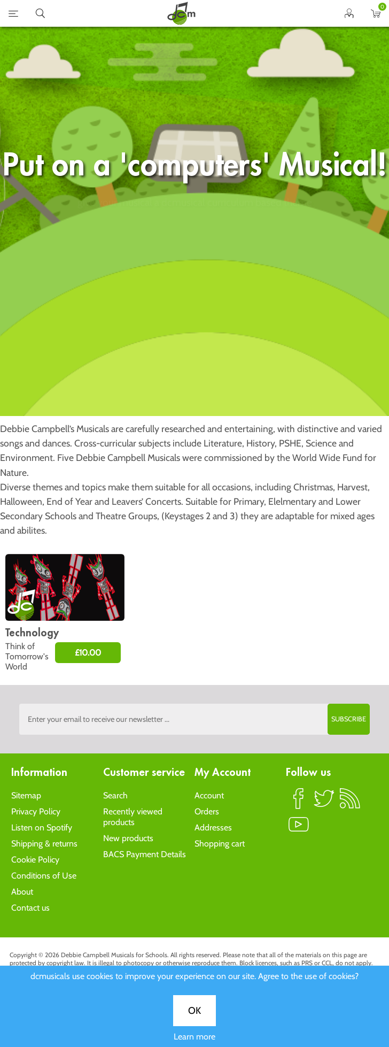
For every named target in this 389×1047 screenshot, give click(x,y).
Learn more (194, 382)
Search (115, 795)
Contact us (30, 908)
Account (209, 795)
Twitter (324, 803)
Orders (206, 811)
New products (128, 838)
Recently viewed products (132, 816)
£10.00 (88, 653)
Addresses (213, 827)
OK (194, 356)
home (181, 13)
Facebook (299, 803)
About (22, 892)
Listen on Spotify (41, 827)
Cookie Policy (35, 859)
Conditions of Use (43, 876)
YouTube (299, 829)
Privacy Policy (35, 811)
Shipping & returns (44, 843)
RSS (350, 803)
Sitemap (26, 795)
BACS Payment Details (144, 854)
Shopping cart (219, 843)
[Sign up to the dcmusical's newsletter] (194, 719)
